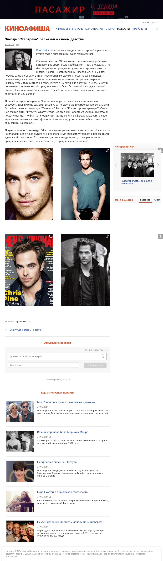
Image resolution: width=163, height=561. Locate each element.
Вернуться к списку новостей (23, 329)
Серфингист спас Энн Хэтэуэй (57, 462)
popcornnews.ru (22, 321)
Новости (123, 28)
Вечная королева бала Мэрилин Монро (62, 432)
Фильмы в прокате (69, 28)
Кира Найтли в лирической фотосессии (62, 492)
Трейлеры (139, 28)
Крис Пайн (42, 50)
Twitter (156, 200)
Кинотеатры (94, 28)
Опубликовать (95, 365)
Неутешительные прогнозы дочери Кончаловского (69, 522)
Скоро (110, 28)
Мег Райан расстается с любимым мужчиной (66, 402)
